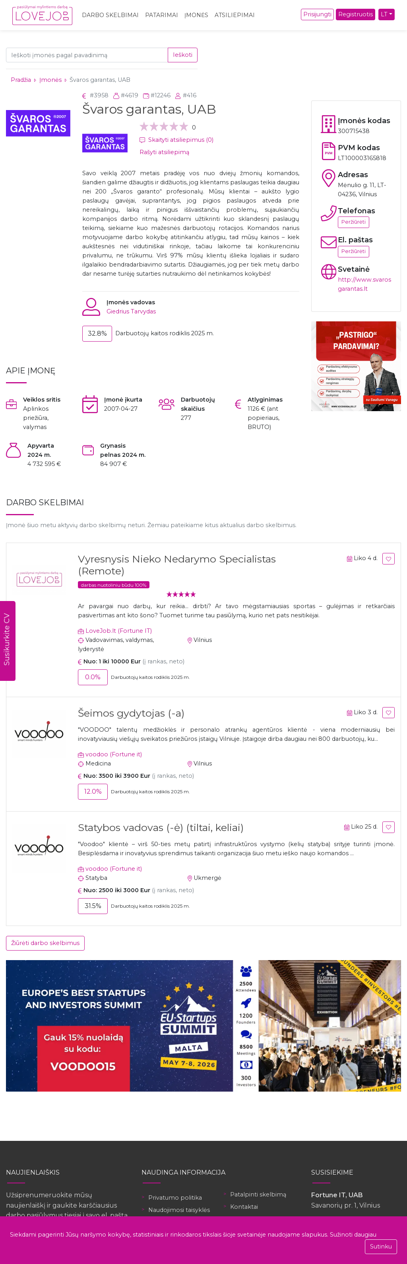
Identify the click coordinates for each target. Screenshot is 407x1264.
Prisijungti (317, 14)
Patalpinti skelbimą (258, 1194)
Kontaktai (244, 1206)
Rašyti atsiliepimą (164, 152)
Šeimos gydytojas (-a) (131, 713)
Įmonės (196, 15)
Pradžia (21, 79)
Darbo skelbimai (110, 15)
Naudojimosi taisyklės (179, 1210)
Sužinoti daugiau (353, 1234)
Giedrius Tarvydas (131, 311)
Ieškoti (182, 54)
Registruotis (355, 14)
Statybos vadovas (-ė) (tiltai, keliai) (161, 827)
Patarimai (161, 15)
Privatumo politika (175, 1197)
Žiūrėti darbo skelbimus (45, 943)
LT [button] (384, 14)
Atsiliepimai (235, 15)
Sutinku (381, 1246)
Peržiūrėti (353, 222)
